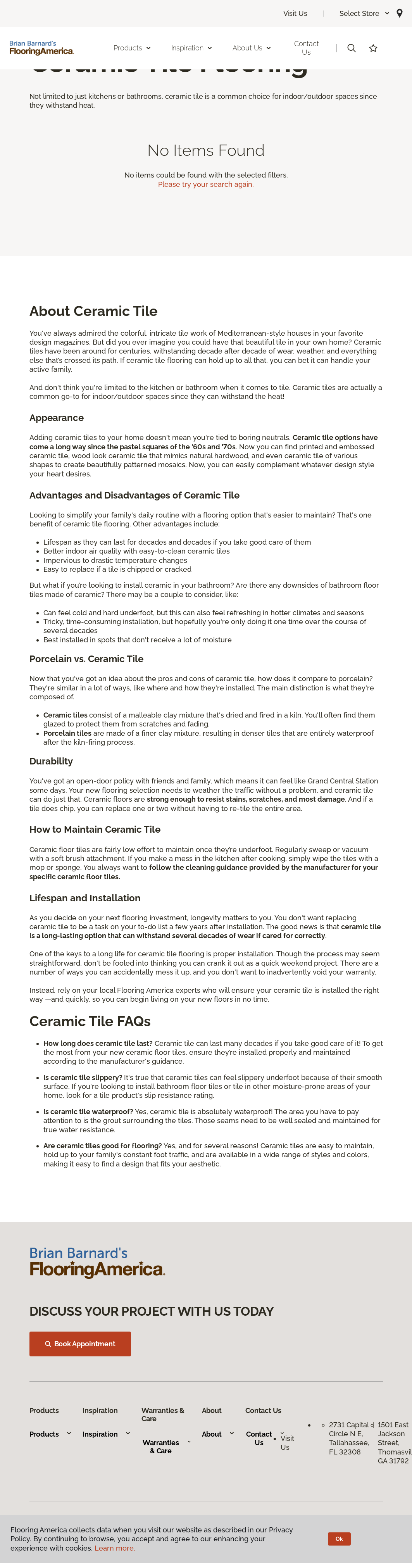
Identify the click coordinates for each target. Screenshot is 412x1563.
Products (50, 1434)
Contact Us (306, 48)
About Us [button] (252, 48)
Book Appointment (80, 1344)
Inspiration (107, 1434)
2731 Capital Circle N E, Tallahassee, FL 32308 (349, 1438)
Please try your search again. (206, 184)
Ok (339, 1539)
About (218, 1434)
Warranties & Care (167, 1447)
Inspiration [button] (192, 48)
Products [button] (133, 48)
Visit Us (295, 13)
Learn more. (115, 1548)
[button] (365, 13)
